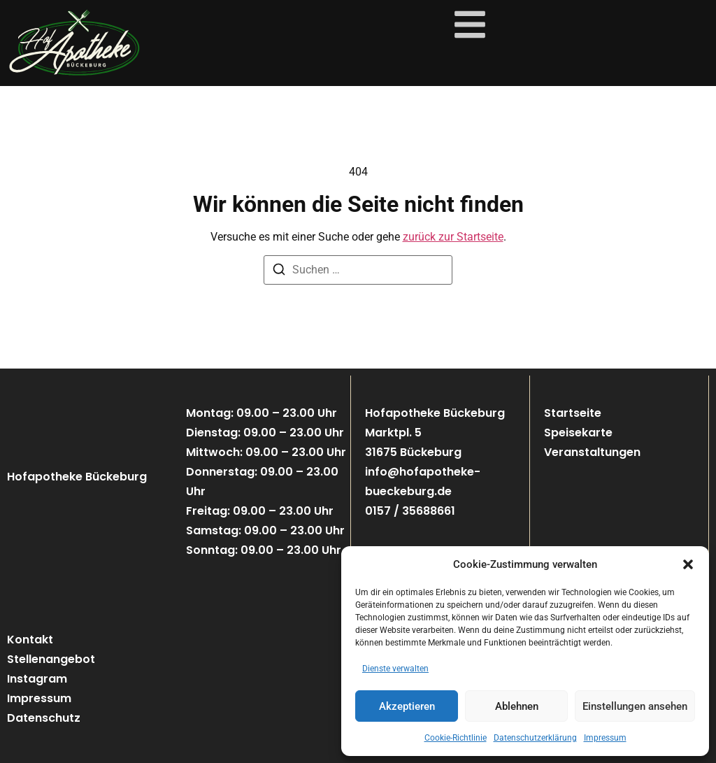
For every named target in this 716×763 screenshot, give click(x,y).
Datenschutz (43, 718)
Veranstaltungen (592, 452)
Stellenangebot (51, 659)
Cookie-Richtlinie (455, 738)
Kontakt (30, 640)
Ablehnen (516, 706)
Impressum (605, 738)
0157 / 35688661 (410, 511)
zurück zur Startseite (453, 236)
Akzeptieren (407, 706)
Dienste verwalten (395, 668)
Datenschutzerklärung (535, 738)
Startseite (572, 413)
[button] (688, 564)
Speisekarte (578, 433)
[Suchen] (279, 272)
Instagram (37, 679)
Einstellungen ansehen (634, 706)
